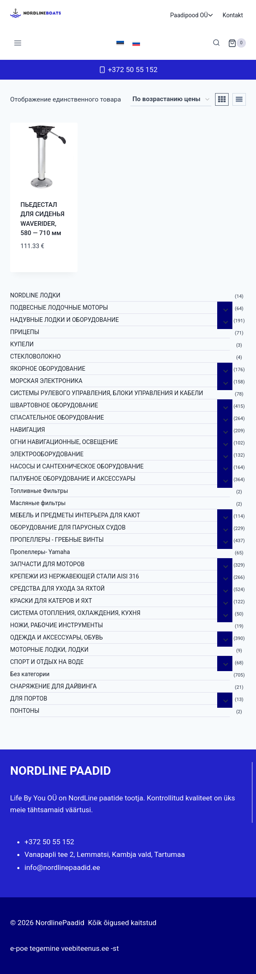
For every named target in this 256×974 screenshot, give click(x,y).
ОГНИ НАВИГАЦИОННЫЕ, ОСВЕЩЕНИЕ (64, 442)
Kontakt (233, 15)
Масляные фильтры (38, 503)
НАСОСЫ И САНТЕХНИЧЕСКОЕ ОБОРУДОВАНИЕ (76, 466)
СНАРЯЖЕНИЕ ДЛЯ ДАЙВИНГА (53, 686)
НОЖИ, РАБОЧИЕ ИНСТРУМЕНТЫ (56, 625)
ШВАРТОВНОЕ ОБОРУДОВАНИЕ (54, 405)
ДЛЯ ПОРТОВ (28, 698)
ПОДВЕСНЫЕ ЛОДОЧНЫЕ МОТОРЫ (59, 307)
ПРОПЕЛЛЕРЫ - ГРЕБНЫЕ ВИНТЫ (57, 539)
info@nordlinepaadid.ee (62, 867)
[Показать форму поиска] (216, 43)
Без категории (29, 674)
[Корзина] (237, 43)
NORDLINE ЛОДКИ (35, 295)
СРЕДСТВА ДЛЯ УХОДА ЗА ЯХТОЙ (57, 588)
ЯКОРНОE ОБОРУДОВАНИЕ (47, 368)
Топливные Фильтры (39, 490)
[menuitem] (120, 43)
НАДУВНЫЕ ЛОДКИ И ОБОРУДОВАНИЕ (64, 319)
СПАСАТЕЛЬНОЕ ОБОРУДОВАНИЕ (57, 417)
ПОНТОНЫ (24, 710)
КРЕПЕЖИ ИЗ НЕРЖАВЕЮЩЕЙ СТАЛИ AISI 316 (74, 576)
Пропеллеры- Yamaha (40, 552)
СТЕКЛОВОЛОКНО (35, 356)
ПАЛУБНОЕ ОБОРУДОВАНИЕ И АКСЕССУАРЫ (72, 478)
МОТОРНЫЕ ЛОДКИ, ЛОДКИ (49, 649)
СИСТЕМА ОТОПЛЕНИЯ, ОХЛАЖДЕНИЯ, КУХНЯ (75, 613)
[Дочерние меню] (224, 309)
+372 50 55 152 (49, 842)
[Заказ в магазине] (170, 99)
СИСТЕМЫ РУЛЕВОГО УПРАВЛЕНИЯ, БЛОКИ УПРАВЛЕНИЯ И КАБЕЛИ (106, 393)
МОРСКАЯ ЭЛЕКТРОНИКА (46, 380)
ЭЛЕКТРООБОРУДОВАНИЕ (47, 454)
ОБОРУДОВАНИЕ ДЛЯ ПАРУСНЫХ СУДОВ (68, 527)
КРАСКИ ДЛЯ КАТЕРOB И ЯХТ (51, 600)
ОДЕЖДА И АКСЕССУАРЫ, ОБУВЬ (56, 637)
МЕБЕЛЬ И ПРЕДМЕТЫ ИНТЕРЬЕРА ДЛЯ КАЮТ (75, 515)
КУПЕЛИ (22, 344)
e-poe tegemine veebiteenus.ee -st (64, 948)
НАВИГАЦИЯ (27, 429)
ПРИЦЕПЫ (24, 332)
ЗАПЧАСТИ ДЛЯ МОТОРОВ (47, 564)
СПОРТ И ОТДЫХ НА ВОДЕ (47, 661)
